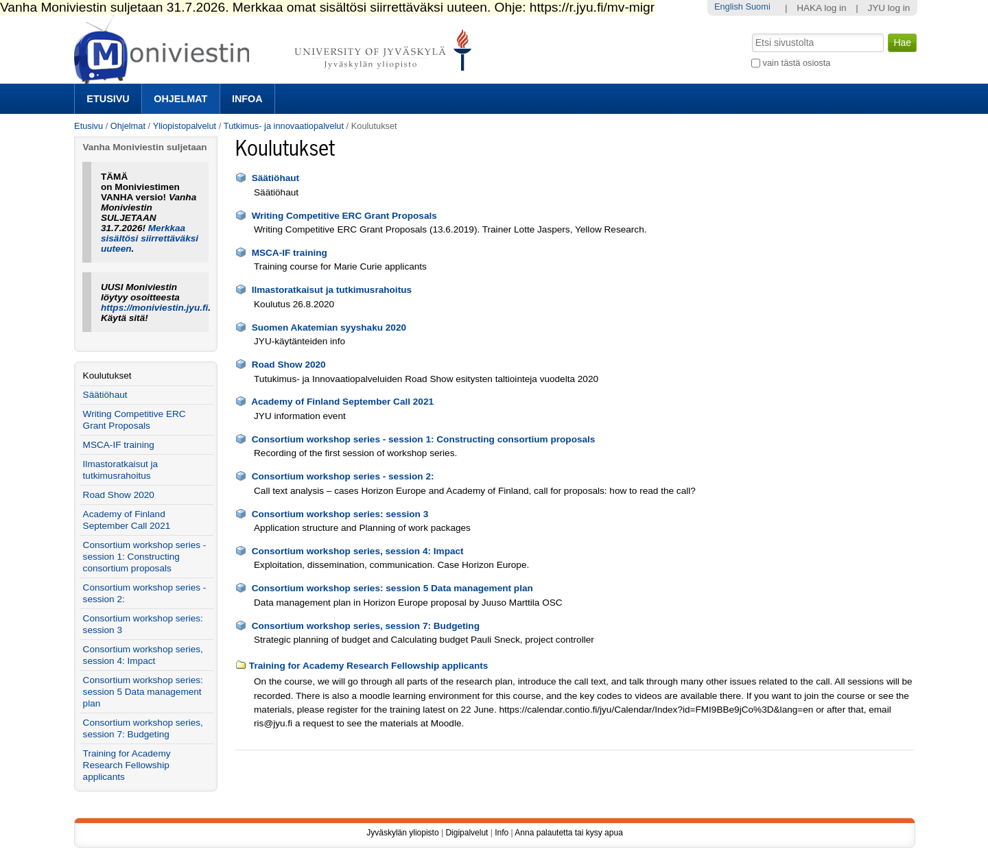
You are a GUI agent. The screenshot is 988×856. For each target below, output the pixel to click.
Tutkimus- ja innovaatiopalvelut (284, 126)
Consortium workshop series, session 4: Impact (358, 551)
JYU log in (888, 8)
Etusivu (107, 98)
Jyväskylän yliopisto (402, 832)
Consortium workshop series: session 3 (340, 514)
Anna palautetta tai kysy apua (568, 832)
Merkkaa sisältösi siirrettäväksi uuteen (149, 238)
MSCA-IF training (289, 253)
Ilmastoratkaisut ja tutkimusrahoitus (332, 290)
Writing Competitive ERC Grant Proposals (344, 216)
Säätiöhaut (276, 178)
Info (501, 832)
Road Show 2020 (289, 364)
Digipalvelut (466, 832)
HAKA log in (822, 8)
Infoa (247, 98)
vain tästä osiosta (797, 63)
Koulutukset (107, 375)
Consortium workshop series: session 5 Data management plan (392, 588)
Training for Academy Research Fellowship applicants (369, 666)
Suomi (757, 6)
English (728, 6)
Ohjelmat (180, 98)
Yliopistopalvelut (184, 126)
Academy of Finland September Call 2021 (342, 401)
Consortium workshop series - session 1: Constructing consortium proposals (424, 439)
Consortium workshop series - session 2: (343, 476)
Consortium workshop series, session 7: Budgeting (366, 626)
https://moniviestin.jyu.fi (154, 307)
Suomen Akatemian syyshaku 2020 (329, 327)
